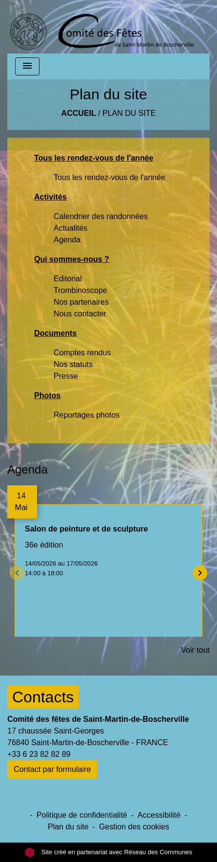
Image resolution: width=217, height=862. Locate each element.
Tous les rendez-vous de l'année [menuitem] (109, 177)
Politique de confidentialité (82, 815)
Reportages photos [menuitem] (86, 415)
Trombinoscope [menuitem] (80, 290)
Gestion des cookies (134, 827)
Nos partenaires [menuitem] (81, 302)
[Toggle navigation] (27, 66)
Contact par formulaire (52, 769)
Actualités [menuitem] (70, 228)
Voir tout (195, 650)
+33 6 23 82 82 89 (38, 754)
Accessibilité (159, 815)
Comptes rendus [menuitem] (82, 352)
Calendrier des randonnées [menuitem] (101, 216)
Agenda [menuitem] (67, 240)
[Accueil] (102, 27)
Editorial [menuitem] (68, 279)
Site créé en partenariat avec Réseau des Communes (108, 852)
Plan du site (129, 113)
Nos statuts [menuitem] (73, 364)
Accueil (78, 113)
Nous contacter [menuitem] (80, 314)
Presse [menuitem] (66, 376)
